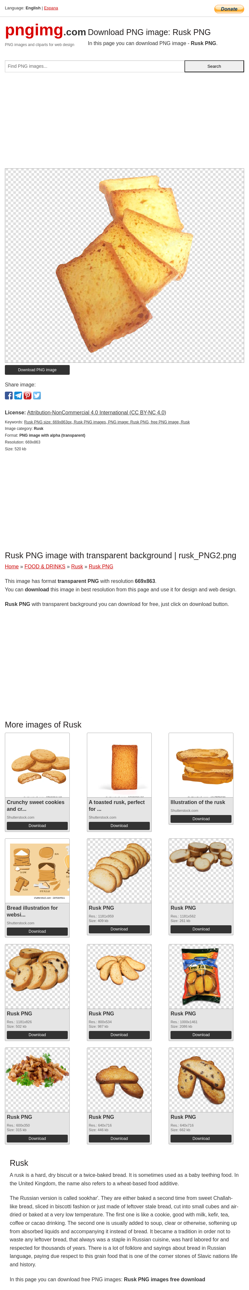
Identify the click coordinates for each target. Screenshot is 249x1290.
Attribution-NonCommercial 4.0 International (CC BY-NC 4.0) (96, 412)
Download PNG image (37, 370)
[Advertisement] (124, 122)
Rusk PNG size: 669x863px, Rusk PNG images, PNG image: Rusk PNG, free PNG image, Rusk (107, 422)
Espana (51, 8)
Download (37, 825)
